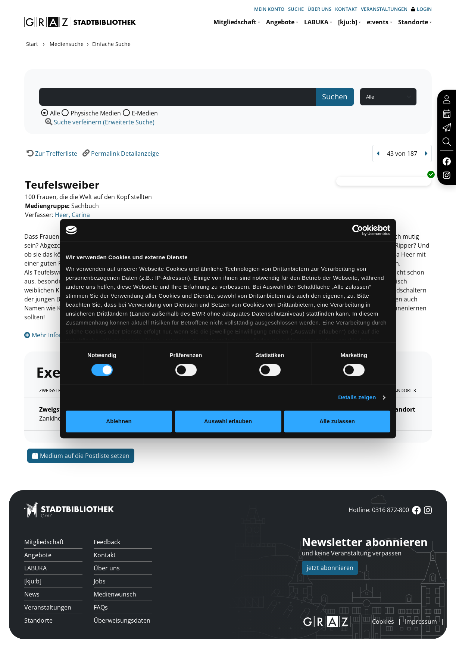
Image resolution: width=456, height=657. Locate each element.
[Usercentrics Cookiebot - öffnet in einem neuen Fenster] (357, 230)
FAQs (101, 607)
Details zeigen (357, 397)
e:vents (377, 22)
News (32, 594)
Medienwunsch (115, 594)
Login (421, 9)
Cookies (383, 621)
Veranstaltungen (384, 9)
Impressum (421, 621)
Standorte (413, 22)
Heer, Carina (72, 215)
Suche (296, 9)
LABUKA (316, 22)
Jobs (100, 581)
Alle (55, 113)
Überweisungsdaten (122, 620)
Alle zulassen (337, 421)
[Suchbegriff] (177, 97)
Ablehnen (118, 421)
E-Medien (145, 113)
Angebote (280, 22)
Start (32, 43)
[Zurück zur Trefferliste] (50, 153)
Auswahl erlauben (228, 421)
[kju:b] (347, 22)
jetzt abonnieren (330, 568)
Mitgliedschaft (234, 22)
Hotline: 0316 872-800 (379, 510)
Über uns (319, 9)
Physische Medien (96, 113)
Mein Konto (269, 9)
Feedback (107, 542)
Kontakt (346, 9)
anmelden (359, 621)
